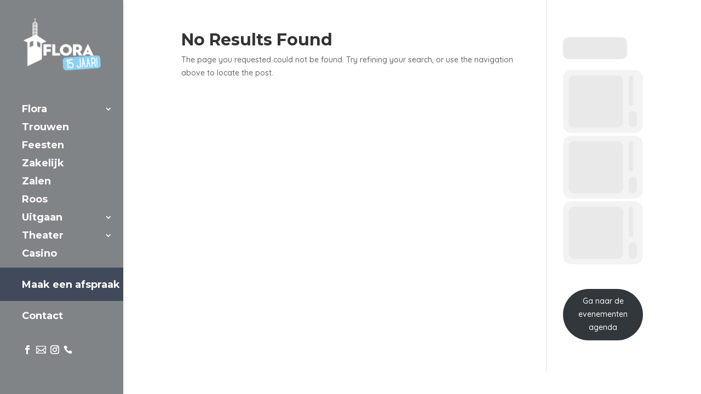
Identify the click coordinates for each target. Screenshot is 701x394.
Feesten (43, 146)
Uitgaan (42, 218)
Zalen (36, 182)
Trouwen (45, 128)
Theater (43, 236)
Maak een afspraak (71, 285)
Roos (35, 200)
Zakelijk (43, 164)
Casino (39, 254)
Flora (34, 110)
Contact (42, 317)
